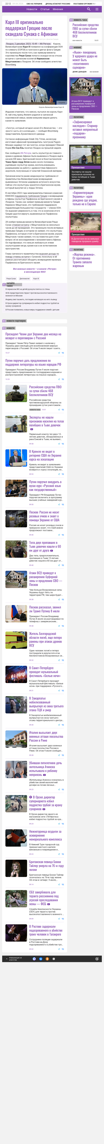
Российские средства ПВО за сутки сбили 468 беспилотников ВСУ (45, 390)
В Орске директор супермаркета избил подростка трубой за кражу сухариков (45, 935)
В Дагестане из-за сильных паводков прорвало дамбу (85, 240)
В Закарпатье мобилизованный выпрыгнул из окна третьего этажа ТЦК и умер (46, 810)
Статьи (53, 9)
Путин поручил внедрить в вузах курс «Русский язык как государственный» (45, 512)
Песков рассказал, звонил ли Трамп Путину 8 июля (45, 688)
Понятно (91, 1117)
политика (78, 117)
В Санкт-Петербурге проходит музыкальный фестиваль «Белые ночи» (45, 751)
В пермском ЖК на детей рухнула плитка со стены (28, 289)
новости (10, 328)
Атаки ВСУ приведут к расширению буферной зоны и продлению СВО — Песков (45, 631)
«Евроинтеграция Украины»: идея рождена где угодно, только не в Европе (85, 198)
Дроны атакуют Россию (58, 4)
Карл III (36, 279)
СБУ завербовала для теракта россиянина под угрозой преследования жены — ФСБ (44, 1057)
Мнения (66, 9)
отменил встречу (20, 225)
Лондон (10, 44)
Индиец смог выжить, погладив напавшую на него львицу (31, 299)
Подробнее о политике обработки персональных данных (56, 1119)
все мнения (94, 72)
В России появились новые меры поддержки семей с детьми (32, 310)
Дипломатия (25, 279)
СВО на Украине (34, 4)
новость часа (80, 20)
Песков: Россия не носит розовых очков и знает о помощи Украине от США (44, 569)
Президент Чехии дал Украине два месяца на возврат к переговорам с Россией (33, 335)
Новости (40, 9)
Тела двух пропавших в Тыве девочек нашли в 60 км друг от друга (45, 599)
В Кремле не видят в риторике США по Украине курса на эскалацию (45, 481)
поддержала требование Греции (31, 196)
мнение (77, 47)
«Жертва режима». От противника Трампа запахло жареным (84, 259)
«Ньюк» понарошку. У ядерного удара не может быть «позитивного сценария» (85, 59)
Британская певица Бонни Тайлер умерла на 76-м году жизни (46, 998)
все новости (77, 40)
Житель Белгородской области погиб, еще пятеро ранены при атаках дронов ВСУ (45, 719)
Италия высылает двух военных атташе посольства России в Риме (46, 842)
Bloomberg (10, 64)
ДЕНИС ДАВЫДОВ (80, 72)
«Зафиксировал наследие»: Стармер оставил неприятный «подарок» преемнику (85, 129)
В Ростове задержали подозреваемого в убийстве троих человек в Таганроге (45, 1089)
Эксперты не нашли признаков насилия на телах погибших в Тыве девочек (46, 447)
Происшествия (78, 167)
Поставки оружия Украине (87, 4)
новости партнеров (16, 321)
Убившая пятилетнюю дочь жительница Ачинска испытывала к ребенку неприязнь (45, 875)
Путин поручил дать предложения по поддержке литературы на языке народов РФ (33, 362)
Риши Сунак (11, 279)
